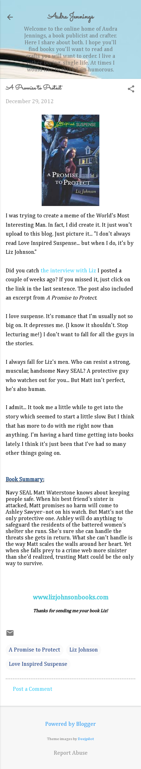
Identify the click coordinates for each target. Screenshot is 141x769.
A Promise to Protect (34, 650)
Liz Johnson (83, 650)
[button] (131, 90)
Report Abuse (71, 753)
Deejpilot (86, 739)
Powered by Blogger (70, 724)
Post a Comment (32, 689)
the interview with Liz (68, 271)
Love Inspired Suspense (38, 664)
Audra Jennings (70, 17)
